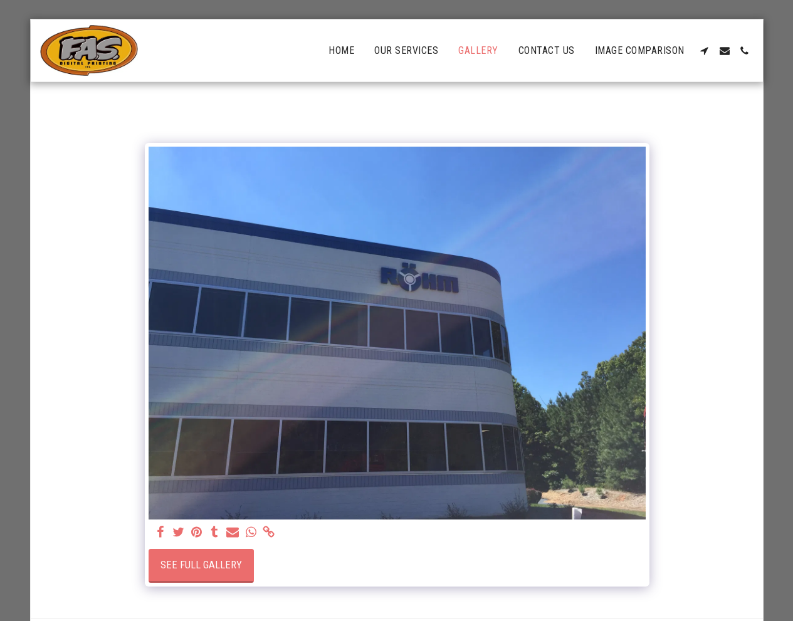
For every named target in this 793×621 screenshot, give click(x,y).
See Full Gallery (201, 565)
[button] (704, 51)
